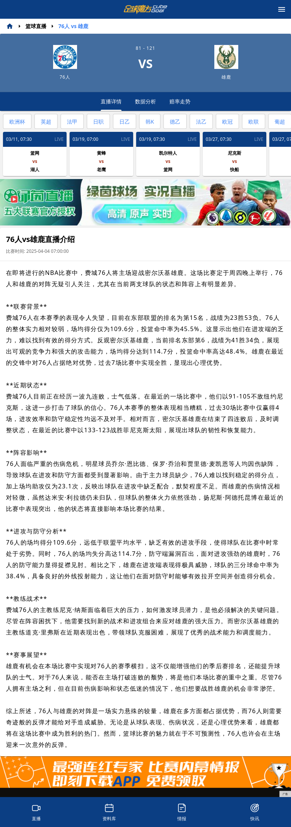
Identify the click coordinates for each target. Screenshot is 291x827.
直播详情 (111, 104)
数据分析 (145, 101)
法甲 (72, 121)
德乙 (175, 121)
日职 (98, 121)
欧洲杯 (17, 121)
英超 (46, 121)
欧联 (253, 121)
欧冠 (227, 121)
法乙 (201, 121)
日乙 (124, 121)
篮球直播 (35, 26)
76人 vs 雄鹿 (73, 26)
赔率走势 (179, 101)
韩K (150, 121)
